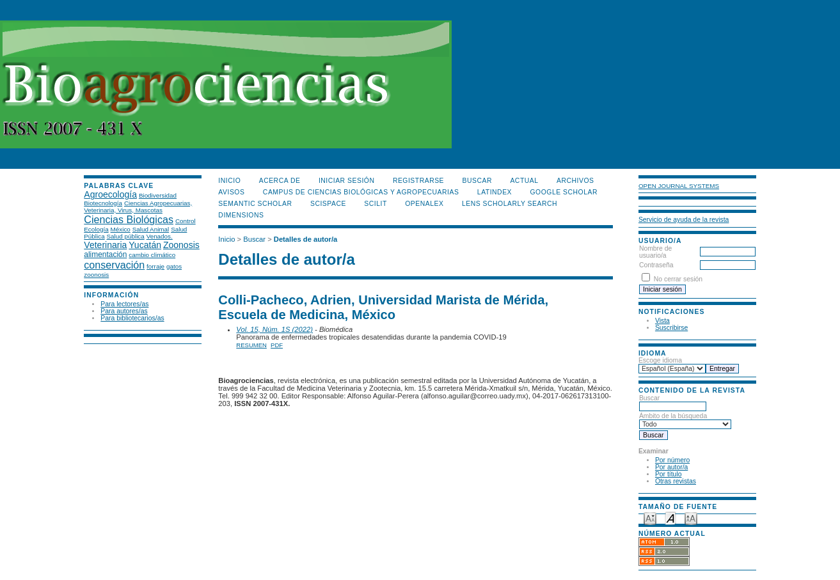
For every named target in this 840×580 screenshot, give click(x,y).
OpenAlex (424, 203)
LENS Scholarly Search (509, 203)
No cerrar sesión (678, 279)
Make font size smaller (650, 517)
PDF (277, 345)
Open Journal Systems (678, 185)
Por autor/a (671, 467)
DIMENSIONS (241, 215)
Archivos (575, 180)
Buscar (672, 402)
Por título (668, 474)
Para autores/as (123, 311)
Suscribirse (671, 327)
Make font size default (670, 517)
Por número (672, 460)
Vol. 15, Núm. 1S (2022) (274, 329)
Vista (662, 320)
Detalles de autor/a (305, 239)
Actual (524, 180)
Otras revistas (675, 481)
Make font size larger (691, 517)
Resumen (251, 345)
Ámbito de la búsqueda (685, 420)
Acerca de (280, 180)
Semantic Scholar (255, 203)
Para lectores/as (124, 304)
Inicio (229, 180)
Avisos (231, 192)
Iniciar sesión (347, 180)
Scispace (328, 203)
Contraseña (656, 265)
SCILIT (375, 203)
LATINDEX (494, 192)
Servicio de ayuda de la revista (683, 219)
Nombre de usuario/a (655, 252)
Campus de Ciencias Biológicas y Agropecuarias (361, 192)
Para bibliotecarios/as (132, 318)
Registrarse (418, 180)
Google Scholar (564, 192)
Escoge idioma (660, 360)
